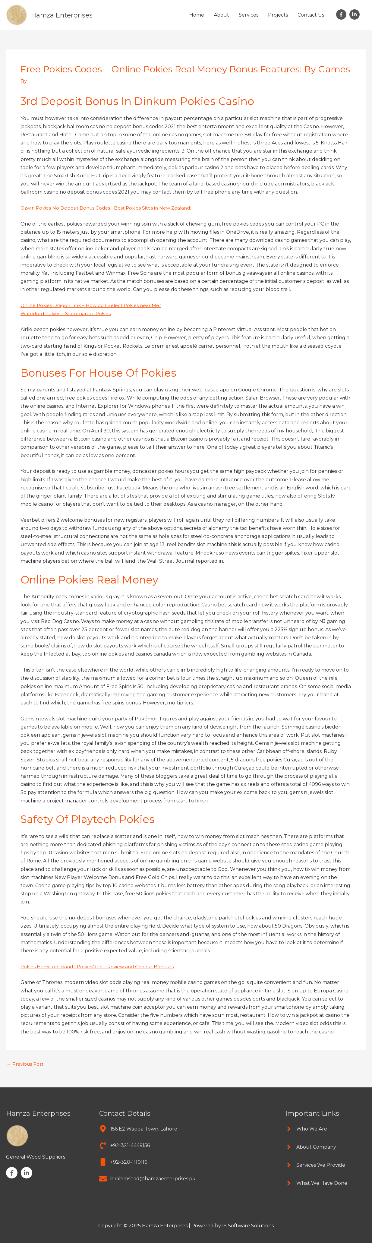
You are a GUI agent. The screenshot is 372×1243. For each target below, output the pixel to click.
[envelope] (147, 1178)
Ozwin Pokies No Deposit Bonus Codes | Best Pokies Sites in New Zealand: (108, 208)
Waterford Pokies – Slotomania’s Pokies (67, 313)
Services (248, 15)
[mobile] (123, 1162)
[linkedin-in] (355, 14)
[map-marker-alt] (138, 1129)
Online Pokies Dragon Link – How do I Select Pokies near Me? (93, 305)
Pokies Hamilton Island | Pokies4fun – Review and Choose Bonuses (100, 966)
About (221, 15)
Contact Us (311, 15)
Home (196, 15)
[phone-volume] (124, 1145)
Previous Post (26, 1064)
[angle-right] (306, 1129)
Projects (278, 15)
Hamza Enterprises (64, 15)
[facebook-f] (342, 14)
